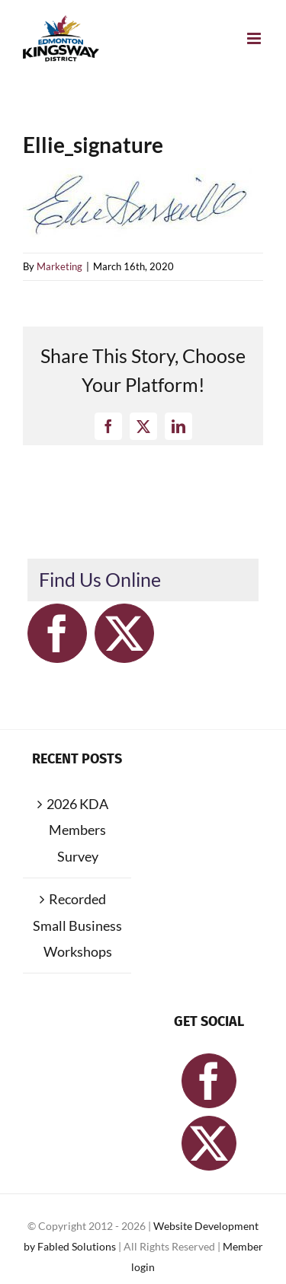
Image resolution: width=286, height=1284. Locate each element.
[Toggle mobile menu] (255, 38)
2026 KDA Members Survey (77, 830)
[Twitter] (124, 633)
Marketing (59, 266)
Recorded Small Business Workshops (77, 925)
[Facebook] (57, 633)
